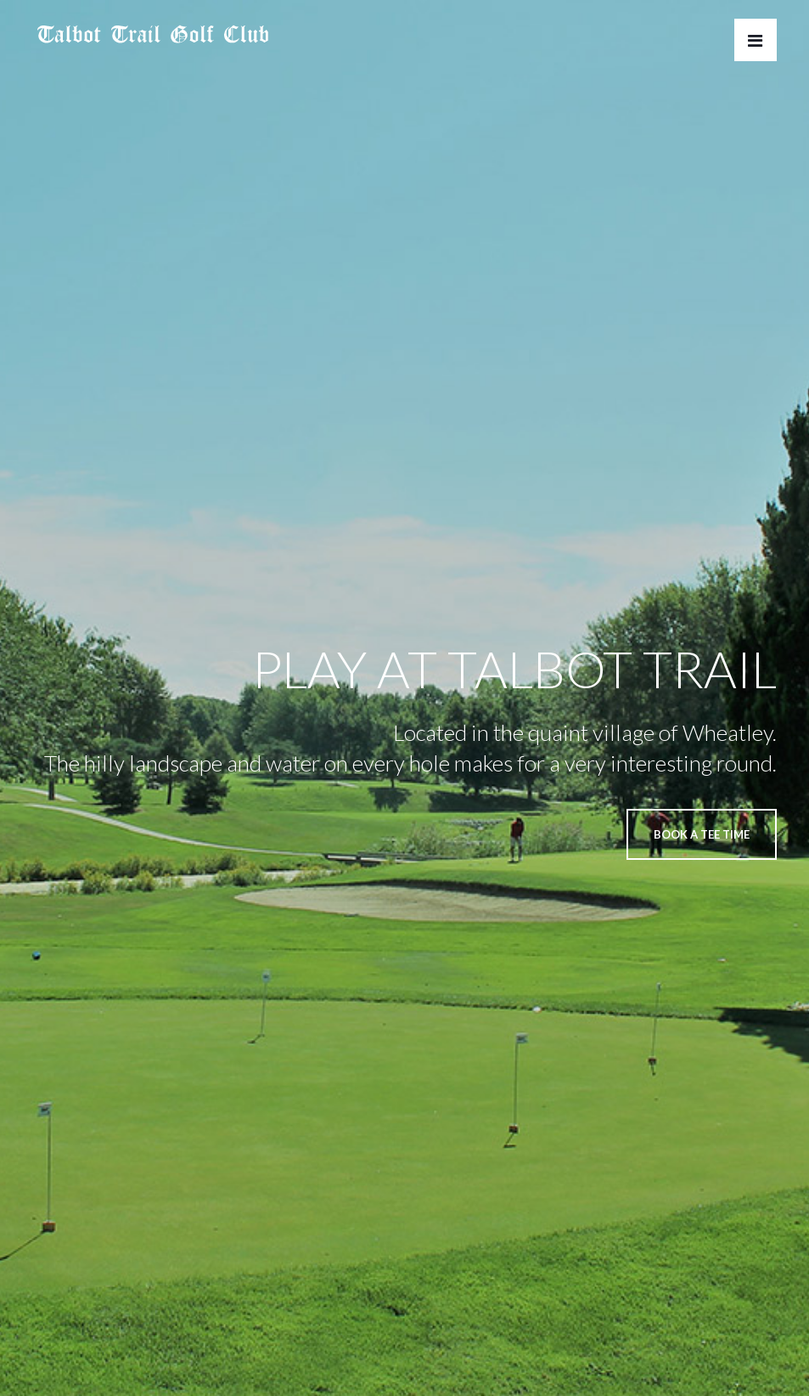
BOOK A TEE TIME (702, 834)
